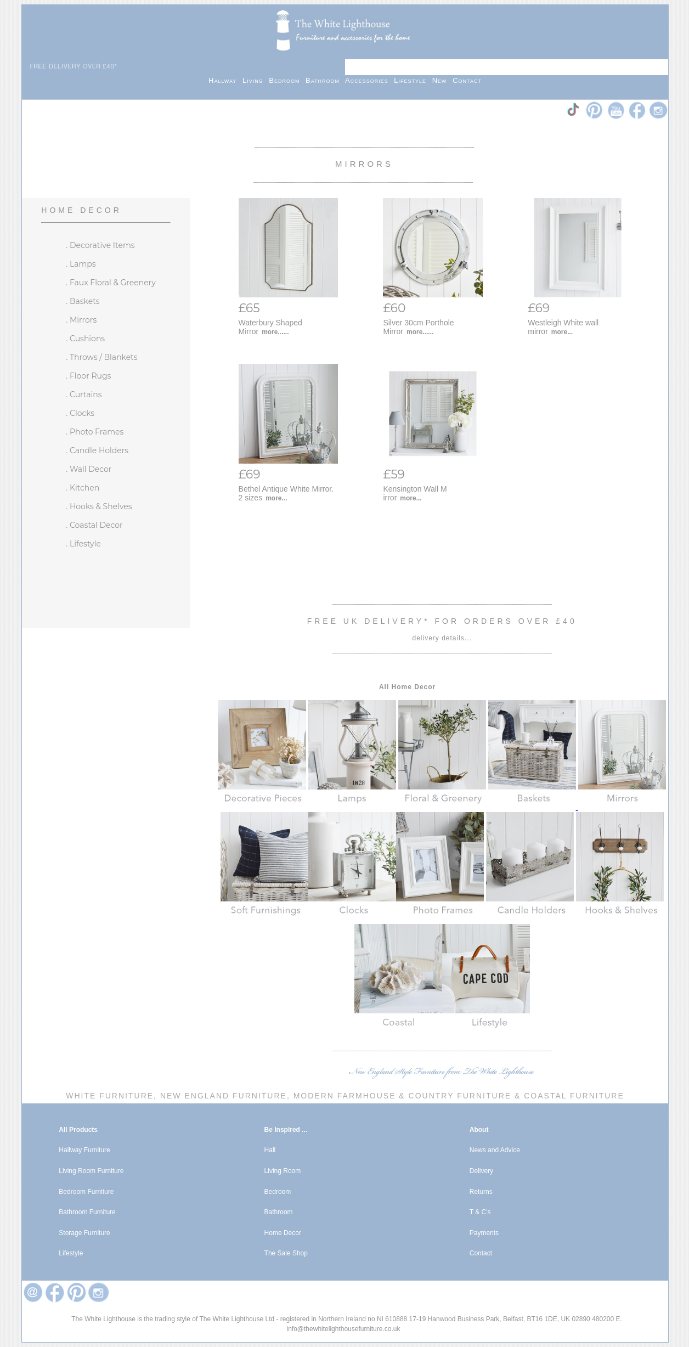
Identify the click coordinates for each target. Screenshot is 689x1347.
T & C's (480, 1212)
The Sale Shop (286, 1253)
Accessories (369, 80)
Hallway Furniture (84, 1150)
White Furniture (110, 1095)
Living (255, 80)
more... (562, 332)
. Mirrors (81, 320)
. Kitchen (82, 488)
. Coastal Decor (94, 525)
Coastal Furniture (574, 1095)
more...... (275, 332)
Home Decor (81, 210)
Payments (484, 1233)
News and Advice (495, 1150)
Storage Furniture (84, 1233)
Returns (481, 1192)
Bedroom (287, 80)
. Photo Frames (94, 432)
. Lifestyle (83, 544)
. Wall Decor (88, 469)
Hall (270, 1150)
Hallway (225, 80)
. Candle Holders (97, 450)
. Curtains (83, 394)
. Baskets (82, 301)
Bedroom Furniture (86, 1192)
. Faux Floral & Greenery (110, 283)
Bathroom (325, 80)
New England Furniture (222, 1095)
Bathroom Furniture (87, 1212)
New (442, 80)
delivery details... (441, 638)
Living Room (282, 1171)
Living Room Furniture (91, 1171)
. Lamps (80, 264)
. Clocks (80, 413)
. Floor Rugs (88, 376)
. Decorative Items (100, 245)
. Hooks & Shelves (99, 506)
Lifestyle (413, 80)
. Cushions (85, 338)
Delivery (481, 1171)
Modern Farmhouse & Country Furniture (402, 1095)
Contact (467, 80)
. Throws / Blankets (101, 357)
